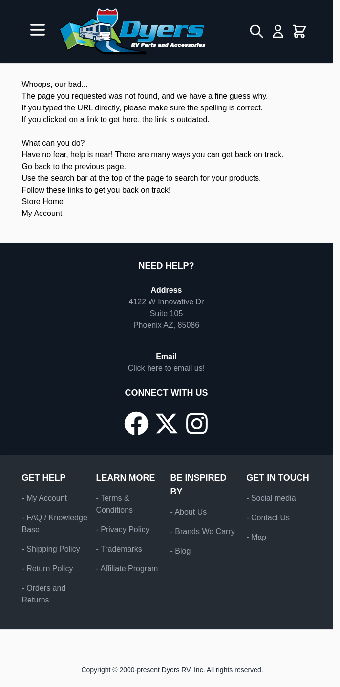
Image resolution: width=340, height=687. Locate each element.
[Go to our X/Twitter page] (166, 423)
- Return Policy (47, 568)
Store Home (43, 201)
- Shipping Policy (51, 549)
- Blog (180, 551)
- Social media (271, 498)
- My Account (44, 498)
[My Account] (278, 31)
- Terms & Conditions (114, 504)
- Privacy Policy (122, 529)
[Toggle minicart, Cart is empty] (299, 31)
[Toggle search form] (256, 31)
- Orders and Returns (44, 594)
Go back (36, 166)
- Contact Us (268, 518)
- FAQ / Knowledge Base (54, 524)
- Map (256, 537)
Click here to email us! (166, 368)
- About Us (188, 512)
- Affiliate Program (127, 568)
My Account (42, 213)
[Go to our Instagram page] (197, 423)
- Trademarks (119, 549)
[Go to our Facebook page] (136, 423)
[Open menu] (37, 29)
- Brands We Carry (202, 531)
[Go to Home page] (132, 31)
